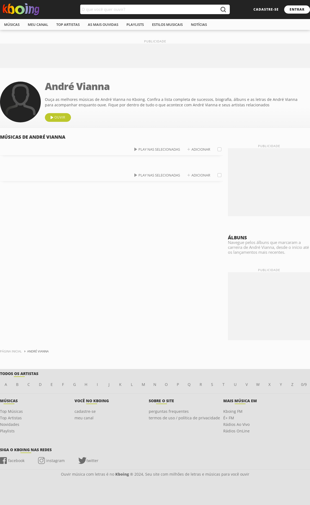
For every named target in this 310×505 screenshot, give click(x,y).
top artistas (68, 24)
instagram (55, 460)
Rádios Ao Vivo (236, 424)
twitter (92, 460)
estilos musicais (167, 24)
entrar (297, 9)
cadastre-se (266, 9)
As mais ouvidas (103, 24)
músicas (12, 24)
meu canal (38, 24)
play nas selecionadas (159, 149)
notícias (199, 24)
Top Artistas (11, 417)
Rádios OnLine (236, 430)
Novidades (9, 424)
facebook (16, 460)
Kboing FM (233, 411)
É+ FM (228, 417)
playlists (135, 24)
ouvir (59, 117)
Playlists (7, 430)
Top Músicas (11, 411)
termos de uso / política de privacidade (184, 417)
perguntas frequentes (169, 411)
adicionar (200, 149)
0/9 (304, 384)
